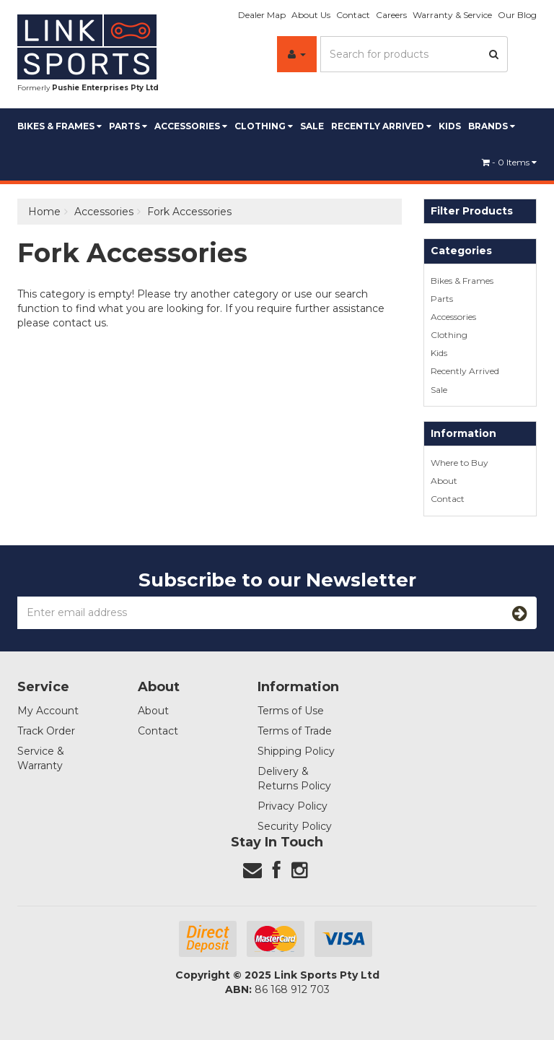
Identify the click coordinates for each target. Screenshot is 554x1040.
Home (44, 211)
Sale (312, 126)
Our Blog (517, 14)
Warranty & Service (452, 14)
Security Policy (295, 826)
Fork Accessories (189, 211)
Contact (353, 14)
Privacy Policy (292, 806)
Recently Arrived (381, 126)
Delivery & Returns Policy (294, 778)
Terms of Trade (295, 730)
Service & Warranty (40, 758)
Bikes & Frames (59, 126)
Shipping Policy (296, 751)
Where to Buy (459, 462)
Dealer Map (262, 14)
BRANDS (491, 126)
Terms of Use (291, 710)
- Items (509, 162)
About (444, 480)
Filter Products (472, 211)
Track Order (46, 730)
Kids (450, 126)
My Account (48, 710)
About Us (310, 14)
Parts (128, 126)
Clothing (263, 126)
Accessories (190, 126)
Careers (391, 14)
